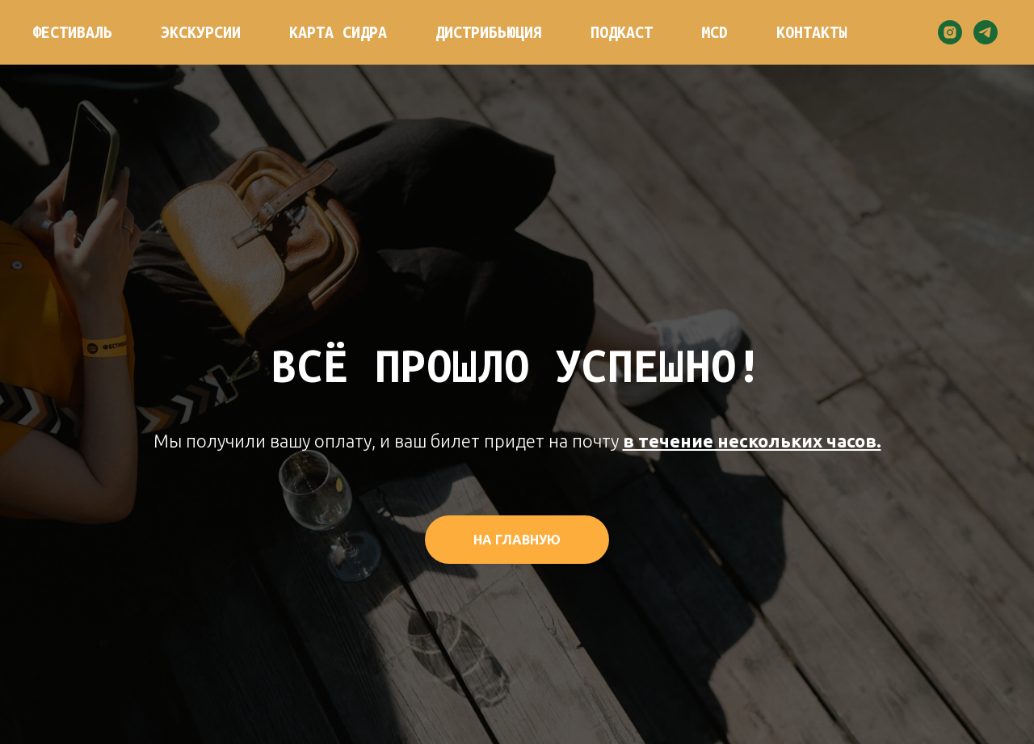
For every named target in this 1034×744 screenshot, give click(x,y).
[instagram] (950, 32)
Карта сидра (338, 32)
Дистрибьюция (488, 32)
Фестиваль (72, 32)
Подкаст (622, 32)
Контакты (811, 32)
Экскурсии (201, 32)
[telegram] (985, 32)
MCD (714, 32)
